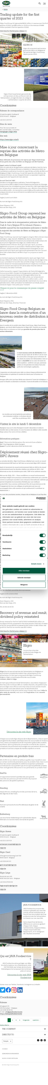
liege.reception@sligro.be (8, 886)
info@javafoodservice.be (13, 1012)
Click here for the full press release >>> (13, 31)
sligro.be (3, 848)
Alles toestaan (24, 571)
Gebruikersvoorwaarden (10, 1053)
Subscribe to (4, 1025)
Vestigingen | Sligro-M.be (8, 132)
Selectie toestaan (24, 577)
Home (5, 9)
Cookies (5, 1049)
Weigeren (24, 585)
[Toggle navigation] (44, 3)
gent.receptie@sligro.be (8, 865)
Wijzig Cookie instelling (10, 1058)
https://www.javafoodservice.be (11, 1014)
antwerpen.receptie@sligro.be (10, 844)
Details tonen (36, 564)
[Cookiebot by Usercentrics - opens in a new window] (36, 498)
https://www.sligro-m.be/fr (9, 139)
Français (6, 1041)
